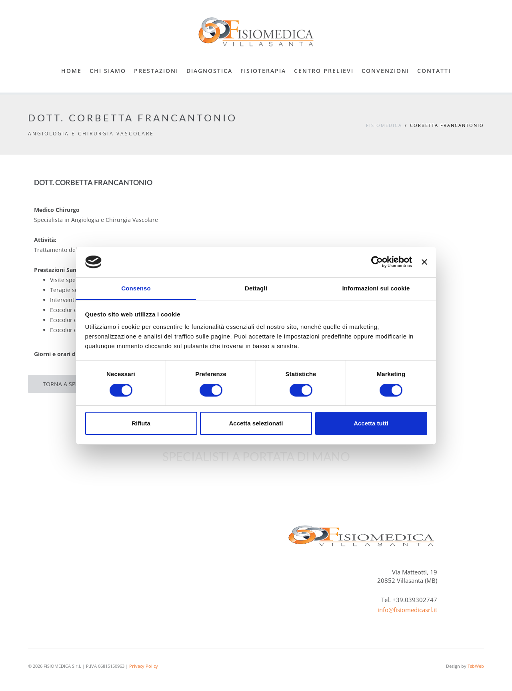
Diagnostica (209, 71)
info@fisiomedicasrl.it (407, 610)
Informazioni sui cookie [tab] (376, 288)
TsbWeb (476, 666)
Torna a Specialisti (71, 384)
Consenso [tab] (135, 288)
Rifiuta (141, 423)
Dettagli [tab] (256, 288)
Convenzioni (385, 71)
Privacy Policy (143, 666)
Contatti (434, 71)
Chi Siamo (108, 71)
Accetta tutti (371, 423)
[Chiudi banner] (424, 261)
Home (71, 71)
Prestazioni (156, 71)
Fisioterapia (263, 71)
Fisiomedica (384, 125)
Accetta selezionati (256, 423)
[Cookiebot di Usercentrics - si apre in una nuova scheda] (377, 262)
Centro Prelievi (324, 71)
